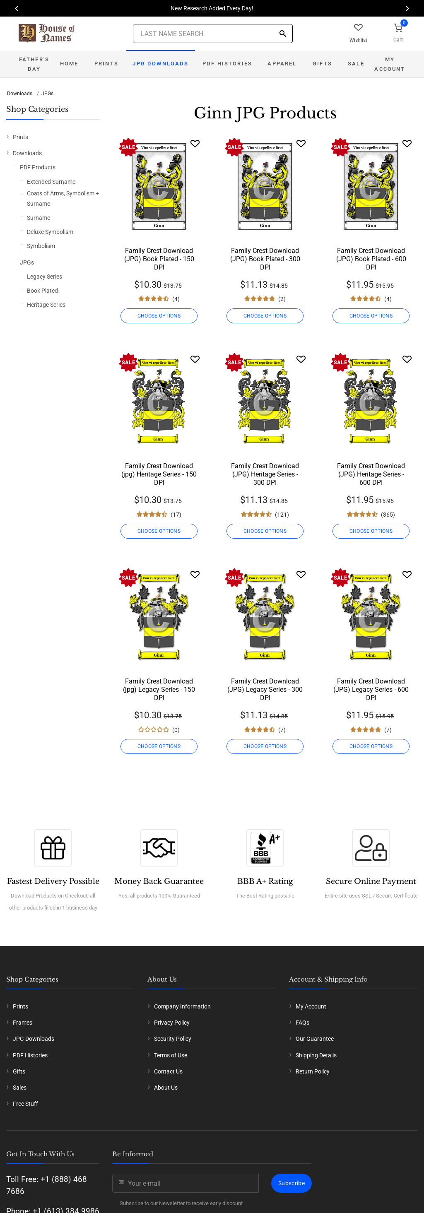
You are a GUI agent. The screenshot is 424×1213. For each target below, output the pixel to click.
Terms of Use (170, 1055)
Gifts (322, 63)
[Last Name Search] (213, 33)
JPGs (47, 93)
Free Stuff (25, 1103)
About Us (166, 1087)
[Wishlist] (195, 143)
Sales (19, 1087)
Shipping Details (316, 1055)
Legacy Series (44, 276)
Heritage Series (46, 304)
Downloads (19, 93)
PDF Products (37, 167)
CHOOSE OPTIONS (159, 316)
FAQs (302, 1022)
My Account (389, 64)
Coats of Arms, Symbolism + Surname (63, 198)
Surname (38, 217)
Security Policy (172, 1038)
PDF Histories (227, 63)
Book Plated (42, 290)
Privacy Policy (172, 1022)
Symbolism (41, 246)
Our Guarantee (315, 1038)
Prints (106, 63)
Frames (22, 1022)
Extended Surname (51, 181)
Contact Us (168, 1071)
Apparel (281, 63)
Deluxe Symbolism (50, 232)
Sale (356, 63)
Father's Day (34, 64)
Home (69, 63)
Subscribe (291, 1183)
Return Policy (313, 1071)
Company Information (182, 1006)
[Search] (283, 34)
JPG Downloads (160, 63)
